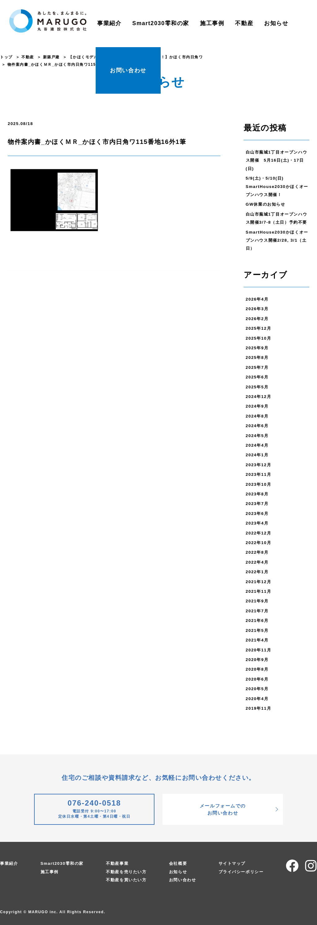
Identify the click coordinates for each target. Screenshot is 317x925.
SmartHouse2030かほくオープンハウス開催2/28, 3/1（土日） (277, 240)
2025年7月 (257, 367)
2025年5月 (257, 387)
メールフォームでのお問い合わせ (223, 809)
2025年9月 (257, 348)
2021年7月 (257, 611)
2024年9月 (257, 406)
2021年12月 (258, 581)
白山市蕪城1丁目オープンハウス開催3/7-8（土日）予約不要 (276, 218)
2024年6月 (257, 425)
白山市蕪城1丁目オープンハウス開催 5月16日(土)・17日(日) (276, 160)
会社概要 (178, 863)
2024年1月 (257, 455)
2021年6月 (257, 620)
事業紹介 (109, 23)
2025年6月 (257, 377)
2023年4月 (257, 523)
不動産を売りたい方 (126, 871)
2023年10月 (258, 484)
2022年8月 (257, 552)
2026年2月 (257, 318)
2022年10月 (258, 542)
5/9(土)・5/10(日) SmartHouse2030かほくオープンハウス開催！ (277, 186)
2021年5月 (257, 630)
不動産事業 (117, 863)
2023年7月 (257, 503)
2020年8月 (257, 669)
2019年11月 (258, 708)
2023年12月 (258, 464)
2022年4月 (257, 562)
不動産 (244, 23)
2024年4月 (257, 445)
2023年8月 (257, 494)
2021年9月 (257, 601)
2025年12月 (258, 328)
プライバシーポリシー (241, 871)
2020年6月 (257, 679)
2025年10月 (258, 338)
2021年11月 (258, 591)
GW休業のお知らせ (265, 204)
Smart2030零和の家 (160, 23)
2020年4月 (257, 698)
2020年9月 (257, 659)
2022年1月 (257, 572)
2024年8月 (257, 416)
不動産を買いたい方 (126, 880)
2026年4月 (257, 299)
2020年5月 (257, 688)
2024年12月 (258, 396)
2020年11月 (258, 650)
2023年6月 (257, 513)
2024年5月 (257, 435)
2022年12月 (258, 533)
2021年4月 (257, 640)
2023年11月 (258, 474)
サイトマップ (232, 863)
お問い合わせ (128, 70)
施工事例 (212, 23)
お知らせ (276, 23)
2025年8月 (257, 357)
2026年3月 (257, 308)
